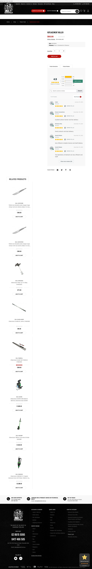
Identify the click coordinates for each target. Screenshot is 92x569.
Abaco (33, 529)
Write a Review (51, 39)
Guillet (34, 536)
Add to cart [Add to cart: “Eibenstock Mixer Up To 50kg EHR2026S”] (19, 294)
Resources (40, 4)
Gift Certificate (47, 4)
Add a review (77, 81)
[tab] (53, 66)
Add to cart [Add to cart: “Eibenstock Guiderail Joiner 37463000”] (19, 332)
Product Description (54, 66)
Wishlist (34, 520)
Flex (33, 539)
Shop (14, 22)
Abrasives (70, 529)
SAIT (33, 549)
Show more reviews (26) (66, 161)
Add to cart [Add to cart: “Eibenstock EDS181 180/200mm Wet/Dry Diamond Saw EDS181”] (19, 410)
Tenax (33, 542)
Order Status (35, 515)
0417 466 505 (85, 4)
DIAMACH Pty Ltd (70, 106)
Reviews (35, 4)
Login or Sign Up (36, 512)
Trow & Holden (36, 544)
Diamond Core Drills (72, 515)
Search (80, 91)
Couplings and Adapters (74, 522)
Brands (52, 528)
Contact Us (29, 4)
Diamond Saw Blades (73, 512)
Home (8, 22)
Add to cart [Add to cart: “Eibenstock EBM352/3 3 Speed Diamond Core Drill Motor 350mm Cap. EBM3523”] (19, 487)
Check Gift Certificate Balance (57, 533)
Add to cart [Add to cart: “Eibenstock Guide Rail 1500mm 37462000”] (19, 371)
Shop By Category (37, 11)
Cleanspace (35, 534)
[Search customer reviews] (63, 90)
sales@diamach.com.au (40, 501)
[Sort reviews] (77, 97)
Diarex (34, 552)
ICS (33, 531)
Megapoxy (34, 547)
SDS (51, 520)
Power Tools (23, 22)
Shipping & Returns (37, 523)
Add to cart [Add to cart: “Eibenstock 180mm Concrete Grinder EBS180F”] (19, 449)
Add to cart (54, 56)
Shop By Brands (51, 11)
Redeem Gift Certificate (56, 530)
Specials (18, 4)
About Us (23, 4)
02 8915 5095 (77, 4)
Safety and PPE (72, 531)
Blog (53, 4)
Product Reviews (66, 66)
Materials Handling (72, 537)
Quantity (49, 51)
